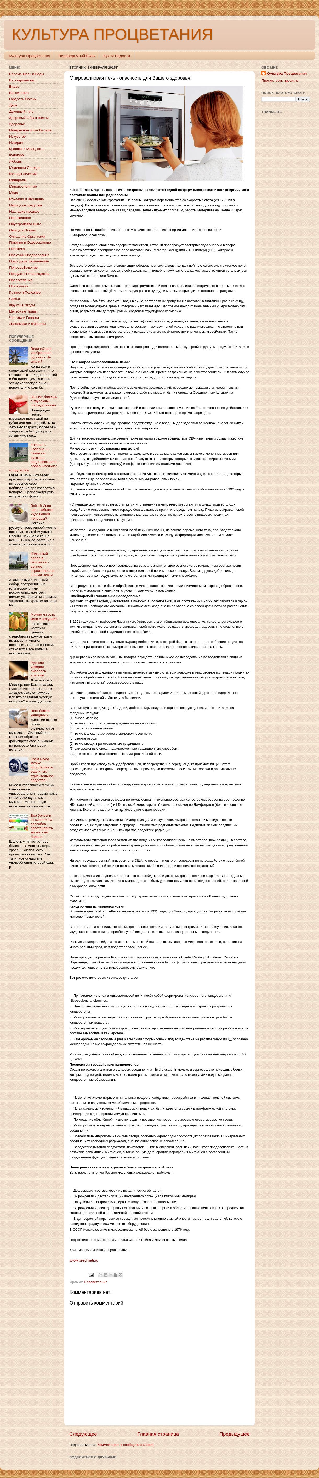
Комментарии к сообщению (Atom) (125, 1445)
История (16, 143)
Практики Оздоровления (29, 255)
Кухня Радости (116, 55)
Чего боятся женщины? (40, 713)
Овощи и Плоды (22, 230)
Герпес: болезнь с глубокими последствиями (44, 401)
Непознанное (20, 218)
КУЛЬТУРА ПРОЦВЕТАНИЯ (112, 34)
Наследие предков (24, 211)
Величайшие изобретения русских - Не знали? (41, 355)
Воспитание (19, 93)
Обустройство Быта (25, 224)
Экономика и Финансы (27, 324)
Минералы (17, 180)
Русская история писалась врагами (38, 669)
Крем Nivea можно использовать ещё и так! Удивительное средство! (42, 769)
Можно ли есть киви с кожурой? (44, 616)
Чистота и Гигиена (24, 318)
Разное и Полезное (25, 293)
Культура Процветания (29, 55)
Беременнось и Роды (26, 74)
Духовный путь (21, 111)
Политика (17, 249)
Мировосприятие (23, 186)
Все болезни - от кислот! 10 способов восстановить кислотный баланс (42, 826)
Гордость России (23, 99)
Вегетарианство (22, 80)
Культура (16, 155)
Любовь (15, 161)
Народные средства (25, 205)
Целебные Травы (23, 311)
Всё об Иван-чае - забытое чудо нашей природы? (42, 512)
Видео (14, 86)
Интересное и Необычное (30, 130)
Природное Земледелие (29, 261)
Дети (13, 105)
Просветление (95, 1282)
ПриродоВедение (23, 267)
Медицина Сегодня (25, 168)
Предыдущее (234, 1434)
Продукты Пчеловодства (29, 274)
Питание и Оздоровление (30, 242)
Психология (18, 286)
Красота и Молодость (26, 149)
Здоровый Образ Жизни (29, 118)
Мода (13, 193)
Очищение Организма (27, 236)
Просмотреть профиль (280, 80)
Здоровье (17, 124)
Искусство (17, 137)
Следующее (83, 1434)
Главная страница (158, 1434)
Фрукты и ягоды (22, 305)
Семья (14, 299)
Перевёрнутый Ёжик (76, 55)
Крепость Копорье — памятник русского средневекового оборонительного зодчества (33, 457)
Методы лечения (23, 174)
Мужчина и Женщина (26, 199)
